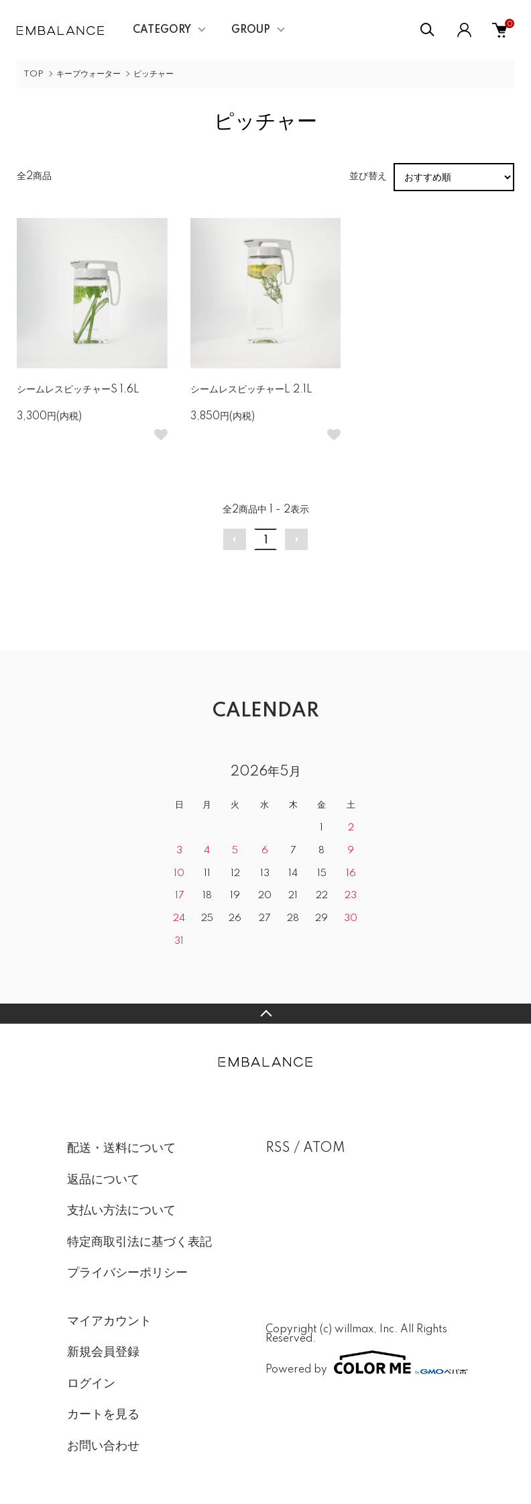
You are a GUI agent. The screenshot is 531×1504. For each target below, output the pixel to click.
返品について (103, 1180)
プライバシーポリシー (127, 1273)
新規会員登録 (103, 1352)
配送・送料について (121, 1148)
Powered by (365, 1362)
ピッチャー (153, 74)
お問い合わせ (103, 1446)
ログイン (91, 1384)
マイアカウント (109, 1321)
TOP (33, 74)
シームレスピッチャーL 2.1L (251, 389)
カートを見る (103, 1414)
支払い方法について (121, 1211)
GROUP (250, 30)
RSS (278, 1148)
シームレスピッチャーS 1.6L (78, 389)
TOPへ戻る (265, 1014)
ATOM (324, 1148)
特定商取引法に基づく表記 (139, 1242)
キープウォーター (88, 74)
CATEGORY (162, 30)
